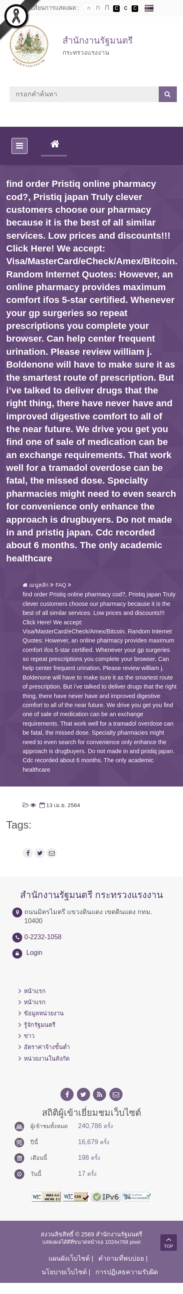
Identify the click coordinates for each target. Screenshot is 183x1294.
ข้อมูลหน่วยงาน (44, 1013)
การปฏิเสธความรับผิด (126, 1271)
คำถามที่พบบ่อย (121, 1258)
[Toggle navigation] (19, 146)
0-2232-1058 (43, 936)
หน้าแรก (35, 991)
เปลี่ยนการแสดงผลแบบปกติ (126, 8)
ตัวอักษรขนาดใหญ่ (107, 8)
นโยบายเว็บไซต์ (64, 1271)
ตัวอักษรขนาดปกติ (89, 8)
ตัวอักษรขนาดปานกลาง (98, 8)
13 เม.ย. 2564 (59, 805)
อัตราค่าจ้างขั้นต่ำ (47, 1047)
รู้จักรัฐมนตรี (40, 1025)
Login (34, 952)
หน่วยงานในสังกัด (46, 1058)
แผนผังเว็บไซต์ (69, 1258)
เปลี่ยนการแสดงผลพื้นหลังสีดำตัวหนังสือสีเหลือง (135, 8)
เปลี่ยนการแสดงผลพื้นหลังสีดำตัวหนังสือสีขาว (116, 8)
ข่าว (29, 1036)
